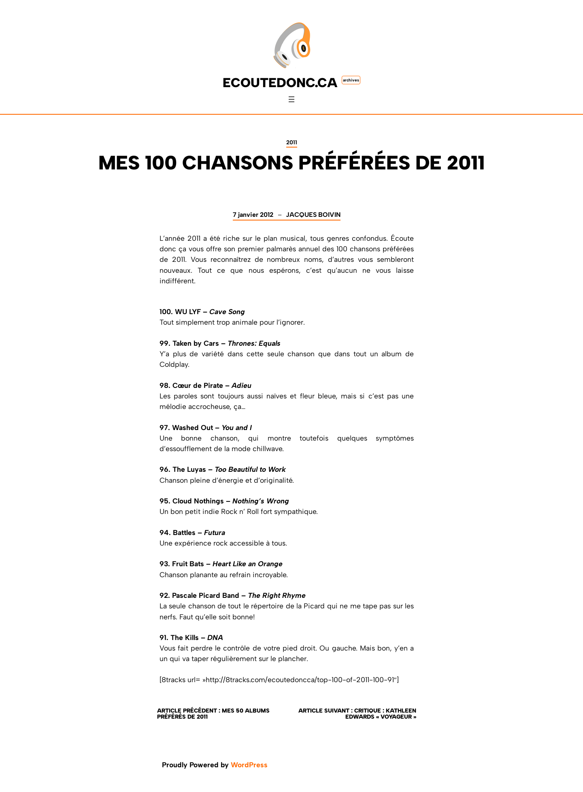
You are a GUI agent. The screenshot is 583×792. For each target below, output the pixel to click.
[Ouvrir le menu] (291, 99)
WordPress (249, 764)
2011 (291, 142)
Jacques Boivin (313, 214)
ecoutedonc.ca (280, 82)
